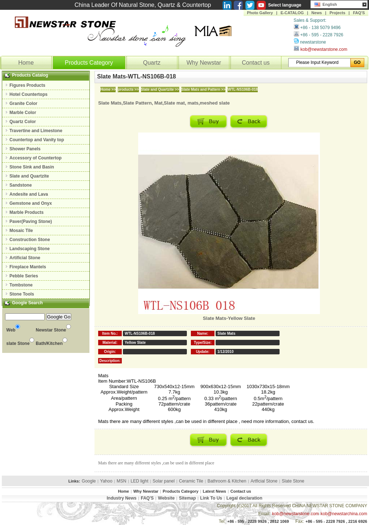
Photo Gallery (260, 13)
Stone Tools (21, 294)
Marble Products (26, 212)
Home (26, 63)
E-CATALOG (292, 13)
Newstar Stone (51, 330)
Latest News (214, 491)
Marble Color (22, 112)
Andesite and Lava (28, 194)
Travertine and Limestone (35, 130)
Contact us (255, 63)
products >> (128, 89)
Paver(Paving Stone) (30, 221)
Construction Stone (29, 239)
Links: (74, 481)
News (317, 13)
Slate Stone (293, 481)
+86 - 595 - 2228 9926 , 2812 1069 (258, 521)
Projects (337, 13)
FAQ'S (359, 13)
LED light (139, 481)
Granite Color (23, 103)
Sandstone (20, 185)
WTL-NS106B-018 (243, 89)
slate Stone (17, 343)
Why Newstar (203, 63)
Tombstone (21, 285)
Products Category (89, 63)
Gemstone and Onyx (30, 203)
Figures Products (27, 85)
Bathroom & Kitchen (227, 481)
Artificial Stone (24, 257)
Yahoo (106, 481)
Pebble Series (23, 275)
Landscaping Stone (29, 248)
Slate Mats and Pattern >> (203, 89)
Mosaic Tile (21, 230)
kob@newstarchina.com (344, 513)
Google (89, 481)
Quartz (151, 63)
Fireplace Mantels (27, 266)
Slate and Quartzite (29, 176)
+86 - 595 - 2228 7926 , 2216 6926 (336, 521)
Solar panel (164, 481)
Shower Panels (24, 148)
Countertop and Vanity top (36, 139)
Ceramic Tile (191, 481)
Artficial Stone (263, 481)
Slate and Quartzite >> (160, 89)
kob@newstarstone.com (323, 49)
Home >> (108, 89)
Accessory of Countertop (35, 157)
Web (10, 330)
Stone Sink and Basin (31, 167)
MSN (122, 481)
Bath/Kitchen (49, 343)
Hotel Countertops (28, 94)
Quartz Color (22, 121)
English (325, 4)
